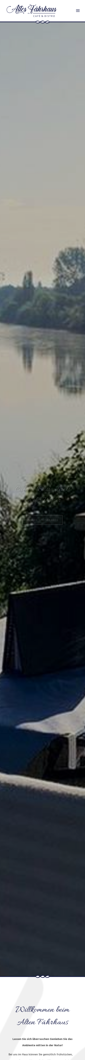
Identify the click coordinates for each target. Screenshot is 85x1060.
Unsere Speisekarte (42, 521)
